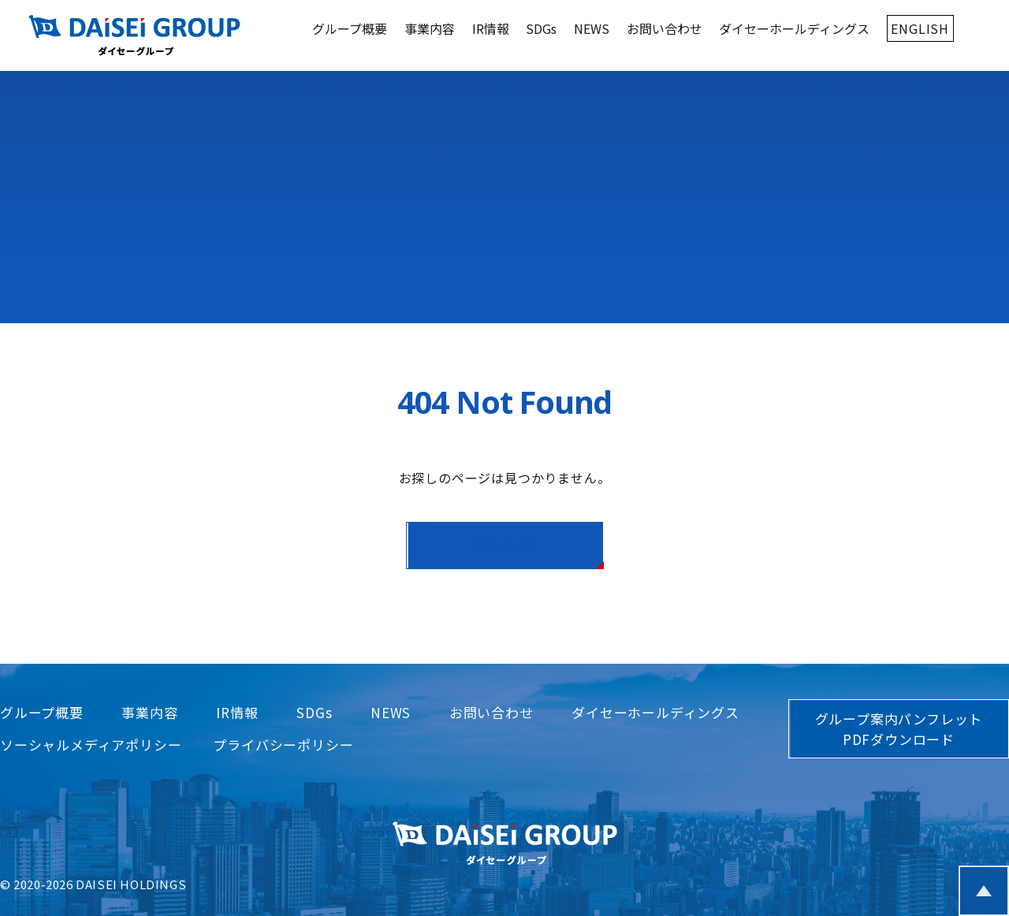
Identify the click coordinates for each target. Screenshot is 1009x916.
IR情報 (490, 28)
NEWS (591, 28)
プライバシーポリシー (283, 744)
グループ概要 (349, 28)
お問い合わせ (664, 28)
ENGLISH (920, 28)
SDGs (541, 28)
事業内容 (429, 28)
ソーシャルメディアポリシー (90, 744)
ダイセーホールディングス (794, 28)
